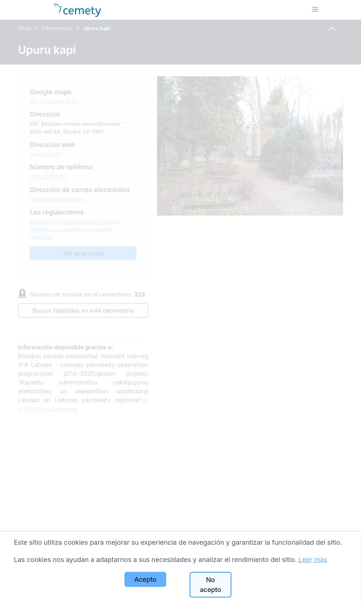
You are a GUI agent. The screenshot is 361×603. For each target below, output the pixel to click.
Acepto (145, 579)
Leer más (312, 559)
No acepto (210, 584)
